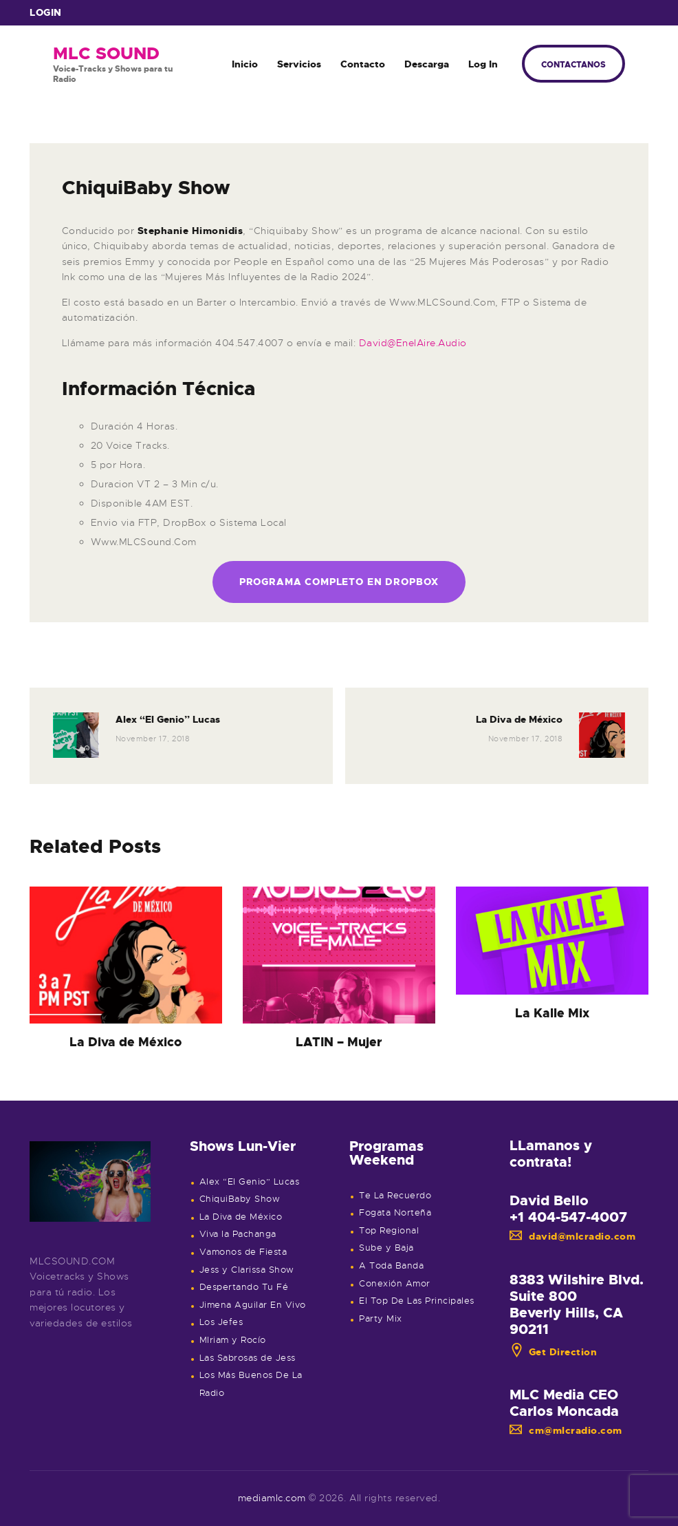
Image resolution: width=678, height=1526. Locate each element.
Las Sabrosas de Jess (247, 1358)
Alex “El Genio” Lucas (249, 1181)
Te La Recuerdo (395, 1195)
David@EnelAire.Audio (413, 343)
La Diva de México (125, 1042)
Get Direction (554, 1352)
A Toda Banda (391, 1265)
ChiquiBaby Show (240, 1199)
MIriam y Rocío (232, 1340)
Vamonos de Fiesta (243, 1252)
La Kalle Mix (552, 1013)
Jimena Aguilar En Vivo (252, 1305)
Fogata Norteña (395, 1212)
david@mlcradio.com (573, 1236)
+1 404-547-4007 (568, 1217)
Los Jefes (221, 1322)
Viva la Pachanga (237, 1234)
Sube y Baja (386, 1247)
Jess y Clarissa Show (246, 1269)
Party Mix (380, 1318)
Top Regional (389, 1230)
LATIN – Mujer (339, 1042)
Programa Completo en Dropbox (339, 581)
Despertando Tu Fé (244, 1287)
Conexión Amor (394, 1283)
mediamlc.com (272, 1498)
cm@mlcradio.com (566, 1430)
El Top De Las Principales (416, 1300)
